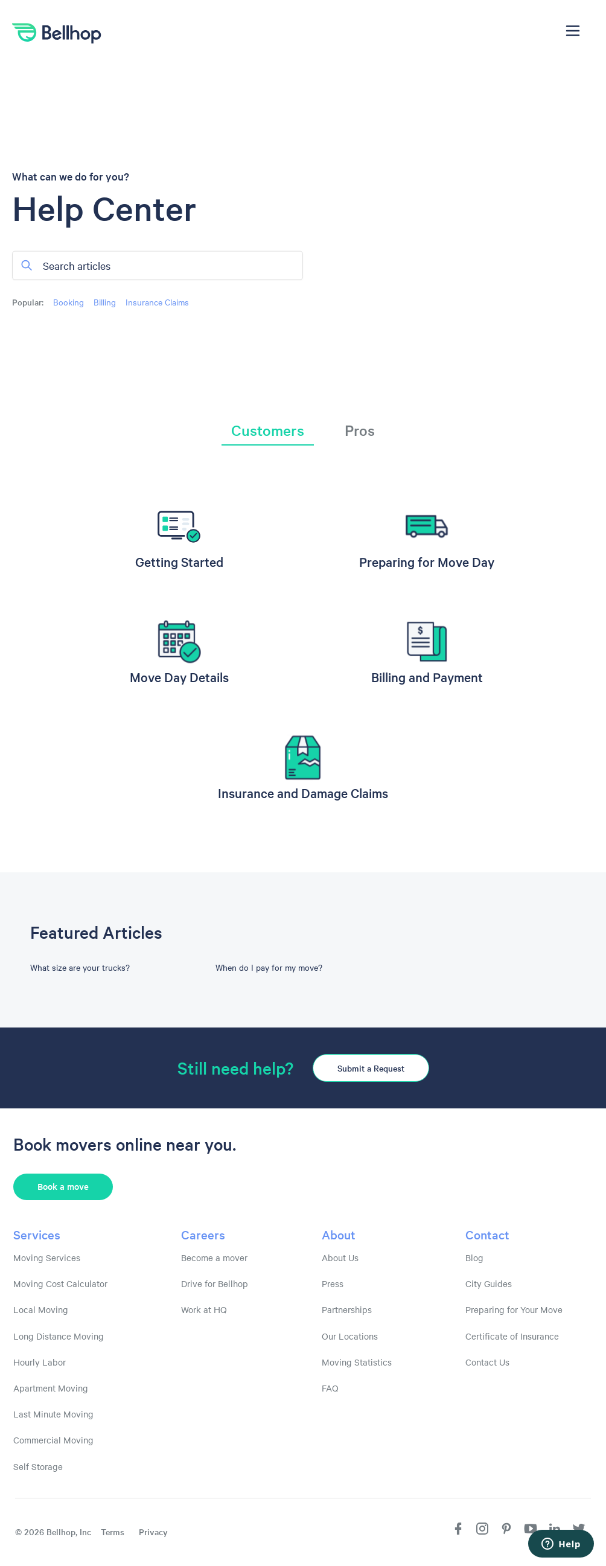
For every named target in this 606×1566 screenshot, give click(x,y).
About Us (340, 1257)
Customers (267, 430)
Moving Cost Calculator (60, 1283)
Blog (474, 1257)
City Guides (488, 1283)
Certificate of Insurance (512, 1336)
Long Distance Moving (58, 1336)
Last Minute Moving (53, 1414)
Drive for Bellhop (214, 1283)
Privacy (153, 1532)
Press (332, 1283)
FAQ (330, 1388)
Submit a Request (370, 1068)
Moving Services (46, 1257)
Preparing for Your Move (514, 1309)
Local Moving (40, 1309)
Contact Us (487, 1362)
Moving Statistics (357, 1362)
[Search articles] (157, 265)
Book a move (63, 1186)
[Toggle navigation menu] (572, 30)
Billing (105, 301)
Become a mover (214, 1257)
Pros (360, 430)
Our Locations (350, 1336)
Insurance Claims (157, 301)
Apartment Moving (50, 1388)
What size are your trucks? (80, 967)
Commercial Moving (53, 1440)
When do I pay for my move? (268, 967)
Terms (112, 1532)
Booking (68, 301)
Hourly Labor (39, 1362)
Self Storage (38, 1466)
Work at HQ (204, 1309)
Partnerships (347, 1309)
